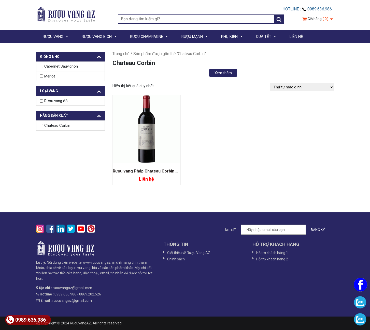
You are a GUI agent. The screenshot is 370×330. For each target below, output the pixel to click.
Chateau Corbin (57, 125)
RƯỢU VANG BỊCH (99, 36)
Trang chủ (121, 53)
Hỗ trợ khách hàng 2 (272, 259)
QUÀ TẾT (266, 36)
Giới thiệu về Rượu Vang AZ (188, 253)
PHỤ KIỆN (232, 36)
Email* (277, 230)
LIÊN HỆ (296, 36)
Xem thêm (223, 73)
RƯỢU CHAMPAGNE (149, 36)
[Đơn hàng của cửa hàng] (302, 87)
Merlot (49, 76)
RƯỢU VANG (56, 36)
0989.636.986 (26, 320)
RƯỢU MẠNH (194, 36)
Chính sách (176, 259)
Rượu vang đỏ (56, 101)
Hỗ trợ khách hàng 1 (272, 253)
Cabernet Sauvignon (61, 66)
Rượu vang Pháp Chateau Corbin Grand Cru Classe (161, 171)
